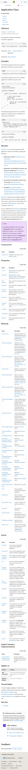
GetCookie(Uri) (5, 369)
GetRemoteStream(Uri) (7, 375)
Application (4, 149)
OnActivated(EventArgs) (7, 427)
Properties (23, 174)
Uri (21, 361)
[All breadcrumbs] (2, 5)
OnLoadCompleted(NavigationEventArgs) (7, 446)
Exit (22, 161)
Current (23, 157)
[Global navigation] (1, 2)
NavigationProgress (9, 191)
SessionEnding (8, 163)
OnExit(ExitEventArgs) (7, 435)
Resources (6, 177)
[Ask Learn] (18, 5)
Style (20, 346)
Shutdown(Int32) (6, 512)
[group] (14, 46)
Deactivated (7, 159)
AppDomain (10, 205)
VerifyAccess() (5, 524)
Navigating (21, 189)
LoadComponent (8, 174)
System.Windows (11, 32)
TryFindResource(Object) (7, 520)
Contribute (3, 763)
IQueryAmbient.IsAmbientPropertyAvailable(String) (6, 658)
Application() (5, 254)
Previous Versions (13, 761)
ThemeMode (5, 313)
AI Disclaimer (4, 761)
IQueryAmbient (12, 57)
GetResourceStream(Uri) (7, 387)
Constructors (5, 22)
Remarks (4, 20)
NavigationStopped (20, 191)
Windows (18, 177)
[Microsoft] (14, 2)
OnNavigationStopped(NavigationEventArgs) (6, 474)
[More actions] (25, 5)
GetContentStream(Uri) (7, 356)
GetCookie (21, 194)
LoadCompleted (8, 189)
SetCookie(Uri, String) (7, 502)
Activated (18, 157)
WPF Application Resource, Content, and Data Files (19, 364)
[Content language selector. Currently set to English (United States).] (8, 754)
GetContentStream (9, 172)
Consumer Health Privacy (7, 765)
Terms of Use (19, 765)
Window (6, 705)
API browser (8, 5)
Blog (20, 761)
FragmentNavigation (15, 187)
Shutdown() (16, 304)
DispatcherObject (17, 51)
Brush (24, 346)
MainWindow (16, 174)
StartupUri (12, 177)
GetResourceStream (19, 172)
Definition (4, 16)
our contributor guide (17, 720)
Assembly (18, 289)
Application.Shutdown (18, 184)
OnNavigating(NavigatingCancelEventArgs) (7, 456)
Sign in (25, 2)
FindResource (20, 170)
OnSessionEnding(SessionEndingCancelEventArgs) (7, 480)
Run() (3, 489)
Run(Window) (5, 495)
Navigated (15, 189)
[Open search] (21, 2)
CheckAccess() (5, 334)
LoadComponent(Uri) (6, 413)
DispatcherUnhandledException (12, 161)
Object (9, 51)
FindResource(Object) (7, 343)
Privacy (9, 763)
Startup (6, 165)
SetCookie (15, 194)
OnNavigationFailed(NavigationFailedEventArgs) (7, 462)
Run (24, 161)
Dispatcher (4, 275)
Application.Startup (15, 182)
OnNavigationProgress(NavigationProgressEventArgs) (6, 468)
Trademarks (3, 768)
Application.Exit (8, 184)
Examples (4, 18)
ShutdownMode (22, 163)
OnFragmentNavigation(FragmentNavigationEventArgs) (7, 440)
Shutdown (14, 163)
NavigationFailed (8, 194)
